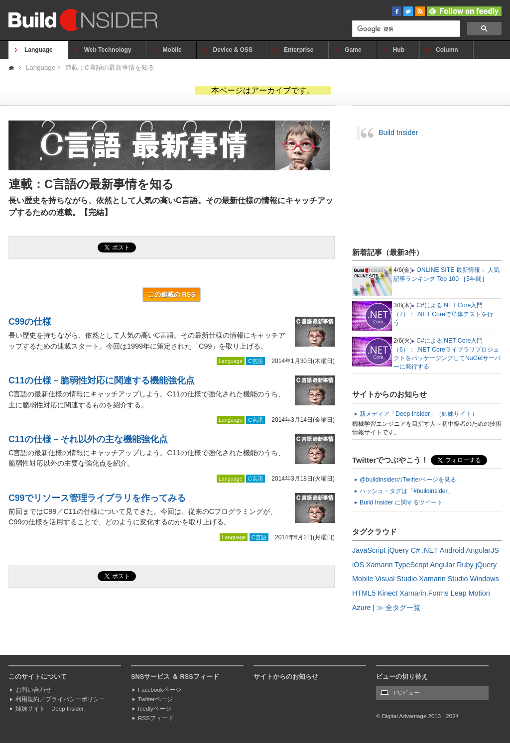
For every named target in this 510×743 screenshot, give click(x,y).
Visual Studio (396, 579)
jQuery (397, 550)
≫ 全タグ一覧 (398, 608)
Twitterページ (155, 699)
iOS (358, 565)
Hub (398, 49)
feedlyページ (154, 709)
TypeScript (411, 565)
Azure (361, 608)
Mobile (172, 49)
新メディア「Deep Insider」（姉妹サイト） (419, 413)
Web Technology (107, 49)
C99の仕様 (29, 322)
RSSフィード (156, 718)
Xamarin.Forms (423, 593)
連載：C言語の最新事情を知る (109, 67)
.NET (430, 550)
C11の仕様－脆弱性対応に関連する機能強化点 (101, 380)
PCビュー (407, 693)
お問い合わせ (33, 690)
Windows (484, 579)
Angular (442, 565)
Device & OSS (233, 49)
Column (447, 49)
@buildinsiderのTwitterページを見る (408, 479)
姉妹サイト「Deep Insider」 (52, 709)
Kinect (387, 593)
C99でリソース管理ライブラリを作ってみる (97, 498)
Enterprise (298, 49)
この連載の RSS (171, 294)
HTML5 (364, 593)
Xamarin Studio (443, 579)
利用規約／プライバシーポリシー (60, 699)
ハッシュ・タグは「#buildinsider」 (407, 491)
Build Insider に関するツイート (401, 502)
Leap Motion (470, 593)
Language (38, 49)
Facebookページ (159, 690)
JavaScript (368, 550)
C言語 (255, 361)
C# (415, 550)
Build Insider (398, 132)
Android (452, 550)
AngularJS (482, 550)
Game (353, 49)
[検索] (405, 29)
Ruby (465, 565)
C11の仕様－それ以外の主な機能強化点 (88, 439)
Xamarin (379, 565)
